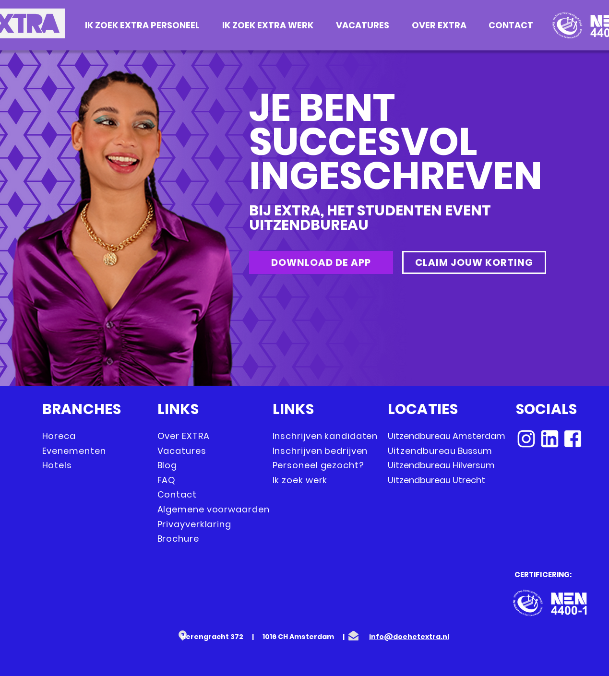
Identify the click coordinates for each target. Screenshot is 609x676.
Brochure (178, 539)
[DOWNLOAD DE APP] (321, 262)
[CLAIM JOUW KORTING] (474, 262)
